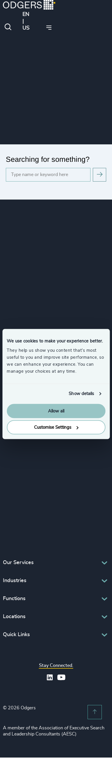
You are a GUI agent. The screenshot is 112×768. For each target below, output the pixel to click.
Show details (81, 394)
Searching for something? (48, 159)
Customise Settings (56, 427)
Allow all (56, 411)
